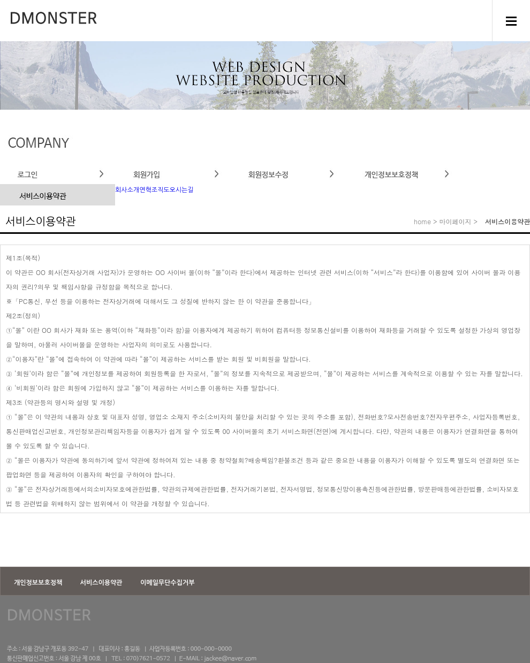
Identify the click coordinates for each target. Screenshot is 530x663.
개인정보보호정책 (39, 583)
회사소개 (127, 190)
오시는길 (182, 190)
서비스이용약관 (102, 583)
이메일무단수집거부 (167, 583)
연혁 (145, 190)
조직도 (161, 190)
